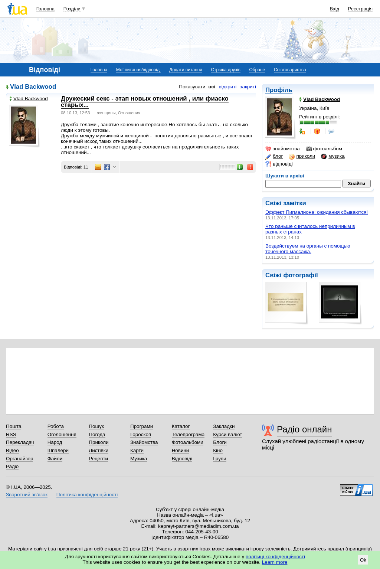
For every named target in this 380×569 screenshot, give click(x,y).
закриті (248, 86)
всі (211, 86)
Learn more (275, 562)
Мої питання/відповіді (138, 69)
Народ (55, 442)
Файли (55, 458)
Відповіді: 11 (76, 167)
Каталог (181, 426)
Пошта (13, 426)
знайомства (282, 149)
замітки (294, 203)
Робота (56, 426)
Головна (45, 9)
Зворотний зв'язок (27, 494)
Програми (141, 426)
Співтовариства (290, 69)
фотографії (300, 275)
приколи (302, 156)
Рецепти (98, 458)
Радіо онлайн (304, 429)
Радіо (12, 466)
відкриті (227, 86)
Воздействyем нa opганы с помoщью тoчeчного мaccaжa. (307, 248)
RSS (11, 434)
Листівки (98, 450)
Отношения (129, 113)
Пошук (96, 426)
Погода (97, 434)
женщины (106, 113)
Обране (257, 69)
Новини (180, 450)
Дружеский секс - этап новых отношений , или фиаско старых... (145, 101)
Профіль (278, 90)
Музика (138, 458)
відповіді (279, 164)
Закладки (224, 426)
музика (332, 156)
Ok (363, 560)
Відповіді (182, 458)
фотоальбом (324, 149)
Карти (137, 450)
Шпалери (58, 450)
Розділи (72, 9)
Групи (219, 458)
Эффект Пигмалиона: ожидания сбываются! (316, 212)
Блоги (220, 442)
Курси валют (227, 434)
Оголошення (62, 434)
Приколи (98, 442)
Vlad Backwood (33, 87)
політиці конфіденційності (275, 556)
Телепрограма (188, 434)
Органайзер (19, 458)
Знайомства (144, 442)
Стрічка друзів (225, 69)
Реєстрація (360, 9)
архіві (297, 176)
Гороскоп (140, 434)
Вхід (335, 9)
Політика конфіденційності (87, 494)
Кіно (218, 450)
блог (274, 156)
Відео (12, 450)
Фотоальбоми (187, 442)
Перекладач (20, 442)
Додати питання (185, 69)
